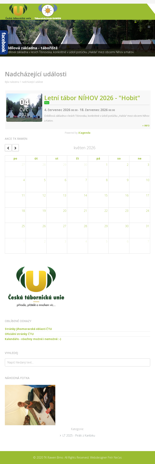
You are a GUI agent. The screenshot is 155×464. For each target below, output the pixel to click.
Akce (47, 102)
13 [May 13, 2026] (64, 195)
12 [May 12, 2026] (44, 195)
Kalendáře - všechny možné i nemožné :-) (33, 339)
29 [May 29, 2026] (106, 226)
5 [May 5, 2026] (45, 180)
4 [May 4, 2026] (24, 180)
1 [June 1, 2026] (24, 241)
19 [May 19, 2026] (44, 211)
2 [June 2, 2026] (45, 241)
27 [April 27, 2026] (23, 165)
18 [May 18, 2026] (23, 211)
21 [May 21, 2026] (85, 211)
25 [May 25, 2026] (23, 226)
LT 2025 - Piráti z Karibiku (79, 435)
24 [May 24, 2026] (147, 211)
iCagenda (84, 132)
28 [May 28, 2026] (85, 226)
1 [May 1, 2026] (107, 165)
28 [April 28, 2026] (44, 165)
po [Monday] (15, 158)
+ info (146, 125)
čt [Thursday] (77, 158)
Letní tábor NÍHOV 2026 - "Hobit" (92, 98)
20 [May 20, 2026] (64, 211)
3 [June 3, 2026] (65, 241)
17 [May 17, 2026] (147, 195)
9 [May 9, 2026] (127, 180)
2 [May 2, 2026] (127, 165)
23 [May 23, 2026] (126, 211)
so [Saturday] (119, 158)
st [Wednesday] (56, 158)
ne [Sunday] (139, 158)
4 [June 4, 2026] (86, 241)
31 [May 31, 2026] (147, 226)
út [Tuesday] (36, 158)
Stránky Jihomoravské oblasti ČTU (28, 329)
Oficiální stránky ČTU (19, 334)
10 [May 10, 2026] (147, 180)
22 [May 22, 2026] (106, 211)
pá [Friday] (98, 158)
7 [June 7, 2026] (148, 241)
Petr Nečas (115, 457)
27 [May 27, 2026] (64, 226)
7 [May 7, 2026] (86, 180)
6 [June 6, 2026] (127, 241)
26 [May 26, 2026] (44, 226)
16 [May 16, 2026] (126, 195)
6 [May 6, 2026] (65, 180)
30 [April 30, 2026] (85, 165)
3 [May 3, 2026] (148, 165)
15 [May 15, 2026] (106, 195)
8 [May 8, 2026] (107, 180)
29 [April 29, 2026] (64, 165)
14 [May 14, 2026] (85, 195)
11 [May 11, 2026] (23, 195)
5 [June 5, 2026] (107, 241)
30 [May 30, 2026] (126, 226)
